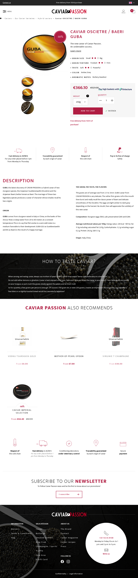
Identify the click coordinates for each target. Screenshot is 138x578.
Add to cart (88, 111)
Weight (76, 96)
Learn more (75, 51)
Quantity (102, 95)
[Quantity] (106, 100)
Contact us (7, 2)
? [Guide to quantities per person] (87, 96)
